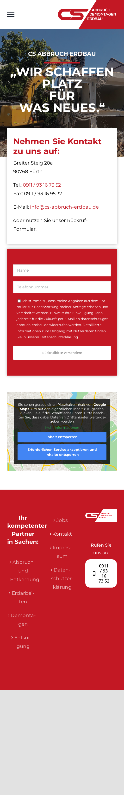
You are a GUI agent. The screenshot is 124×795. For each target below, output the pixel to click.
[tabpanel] (62, 312)
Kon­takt (62, 534)
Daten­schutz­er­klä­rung (62, 578)
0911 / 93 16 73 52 (42, 185)
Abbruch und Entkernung (23, 570)
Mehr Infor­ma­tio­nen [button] (62, 428)
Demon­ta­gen (23, 619)
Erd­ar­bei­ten (23, 597)
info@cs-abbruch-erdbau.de (64, 207)
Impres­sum (62, 552)
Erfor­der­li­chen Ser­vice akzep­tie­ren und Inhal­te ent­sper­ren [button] (62, 452)
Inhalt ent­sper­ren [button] (62, 437)
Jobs (62, 520)
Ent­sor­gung (23, 642)
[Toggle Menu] (10, 14)
